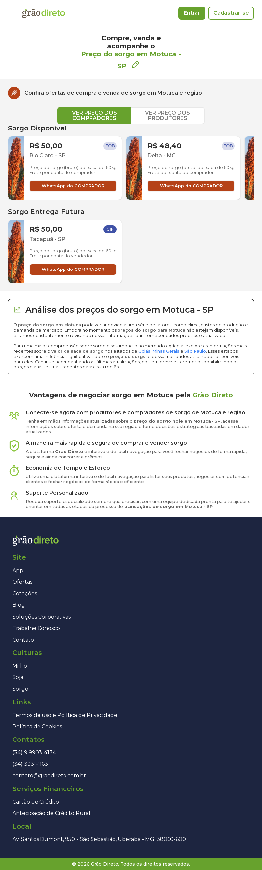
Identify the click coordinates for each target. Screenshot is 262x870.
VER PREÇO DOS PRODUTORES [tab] (167, 115)
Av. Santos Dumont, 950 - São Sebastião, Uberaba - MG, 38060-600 (99, 839)
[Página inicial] (43, 13)
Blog (19, 605)
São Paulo (195, 351)
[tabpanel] (131, 203)
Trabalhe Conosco (36, 628)
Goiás (144, 351)
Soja (18, 677)
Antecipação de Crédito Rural (51, 813)
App (18, 570)
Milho (20, 666)
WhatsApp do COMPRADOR (73, 185)
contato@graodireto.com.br (49, 775)
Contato (23, 640)
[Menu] (11, 13)
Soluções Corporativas (42, 617)
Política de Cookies (37, 726)
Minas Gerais (165, 351)
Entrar (192, 13)
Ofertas (22, 582)
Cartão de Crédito (36, 802)
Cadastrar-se (231, 13)
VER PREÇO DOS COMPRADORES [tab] (94, 115)
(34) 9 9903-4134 (34, 752)
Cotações (25, 593)
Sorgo (20, 689)
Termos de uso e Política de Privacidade (65, 715)
